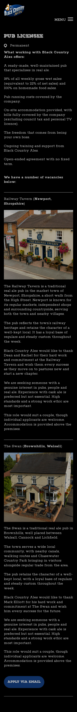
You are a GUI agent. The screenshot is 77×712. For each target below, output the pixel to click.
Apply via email (24, 686)
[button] (62, 19)
